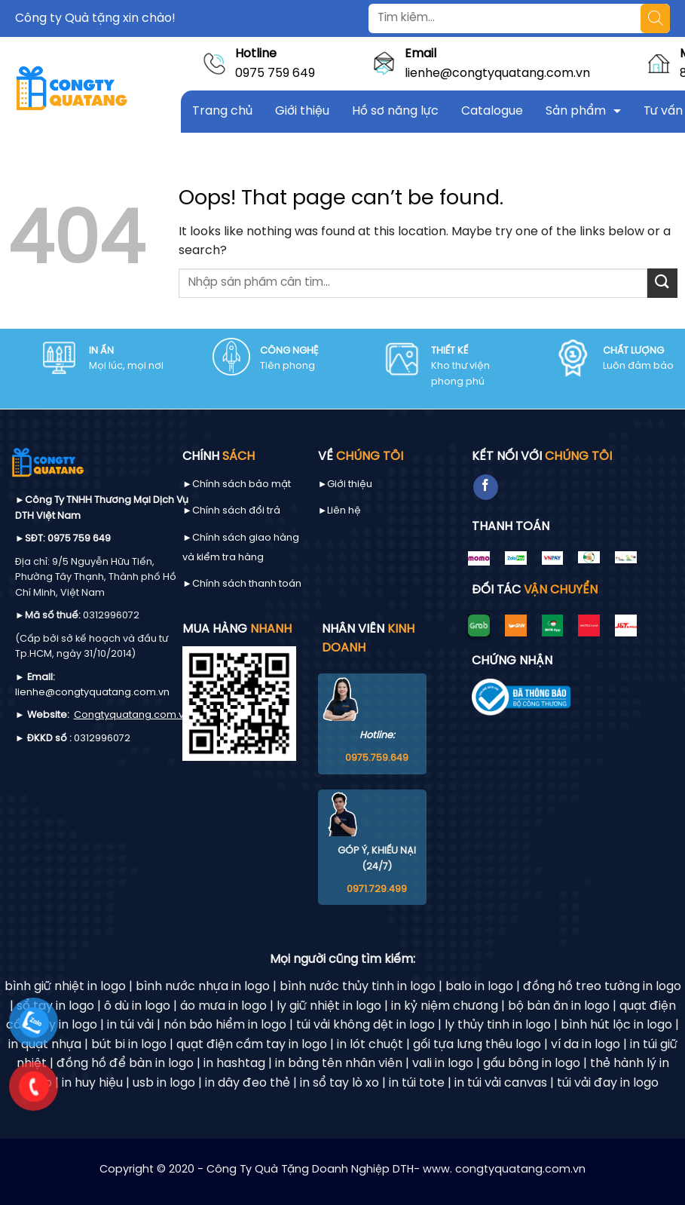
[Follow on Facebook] (485, 487)
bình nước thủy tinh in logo (358, 986)
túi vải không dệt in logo (365, 1025)
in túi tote (417, 1083)
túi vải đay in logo (608, 1083)
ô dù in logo (137, 1006)
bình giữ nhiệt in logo (65, 986)
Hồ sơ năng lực (395, 111)
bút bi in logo (129, 1044)
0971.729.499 (377, 889)
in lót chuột (370, 1044)
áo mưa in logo (223, 1006)
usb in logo (164, 1083)
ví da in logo (585, 1044)
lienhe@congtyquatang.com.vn (497, 73)
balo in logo (479, 986)
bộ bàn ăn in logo (559, 1006)
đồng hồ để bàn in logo (125, 1063)
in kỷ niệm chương (444, 1006)
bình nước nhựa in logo (203, 986)
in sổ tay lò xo (339, 1083)
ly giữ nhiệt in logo (329, 1006)
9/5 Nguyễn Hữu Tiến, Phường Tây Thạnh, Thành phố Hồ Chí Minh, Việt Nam (95, 577)
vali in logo (442, 1063)
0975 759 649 (275, 73)
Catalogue (492, 111)
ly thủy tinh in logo (498, 1025)
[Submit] (662, 283)
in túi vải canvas (500, 1083)
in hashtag (234, 1063)
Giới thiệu (302, 111)
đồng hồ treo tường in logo (602, 986)
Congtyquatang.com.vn (132, 715)
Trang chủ (222, 111)
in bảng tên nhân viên (338, 1063)
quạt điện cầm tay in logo (251, 1044)
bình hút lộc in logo (616, 1025)
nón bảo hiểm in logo (225, 1025)
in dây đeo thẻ (247, 1083)
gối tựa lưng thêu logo (477, 1044)
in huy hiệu (92, 1083)
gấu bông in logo (531, 1063)
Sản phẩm (576, 111)
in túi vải (130, 1025)
